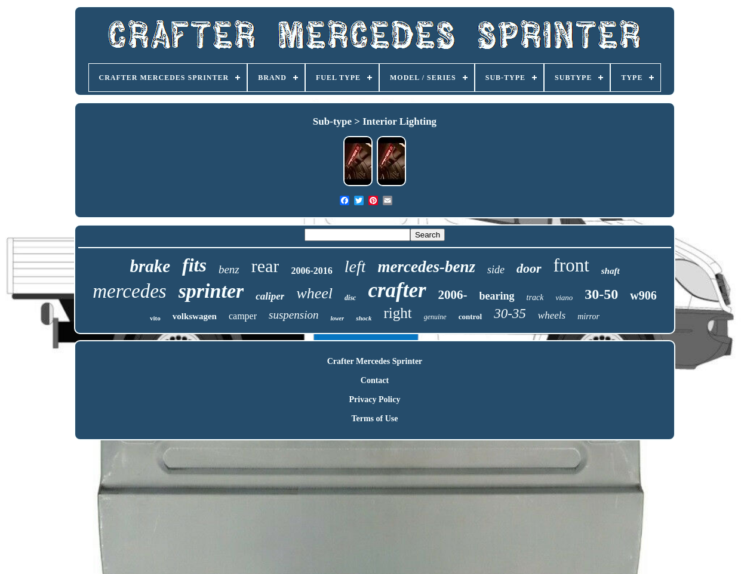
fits (194, 265)
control (470, 316)
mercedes (129, 291)
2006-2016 (311, 271)
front (571, 265)
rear (265, 266)
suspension (293, 314)
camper (243, 316)
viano (564, 297)
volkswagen (195, 316)
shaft (610, 271)
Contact (375, 380)
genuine (435, 317)
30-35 (510, 313)
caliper (270, 296)
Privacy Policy (375, 399)
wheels (551, 315)
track (535, 297)
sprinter (211, 291)
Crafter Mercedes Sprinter (375, 361)
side (496, 270)
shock (363, 318)
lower (337, 318)
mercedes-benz (426, 267)
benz (229, 269)
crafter (397, 290)
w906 (643, 295)
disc (350, 298)
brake (150, 266)
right (397, 313)
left (355, 266)
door (529, 268)
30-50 (601, 294)
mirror (588, 316)
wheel (314, 293)
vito (155, 318)
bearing (497, 296)
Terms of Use (374, 418)
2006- (453, 295)
